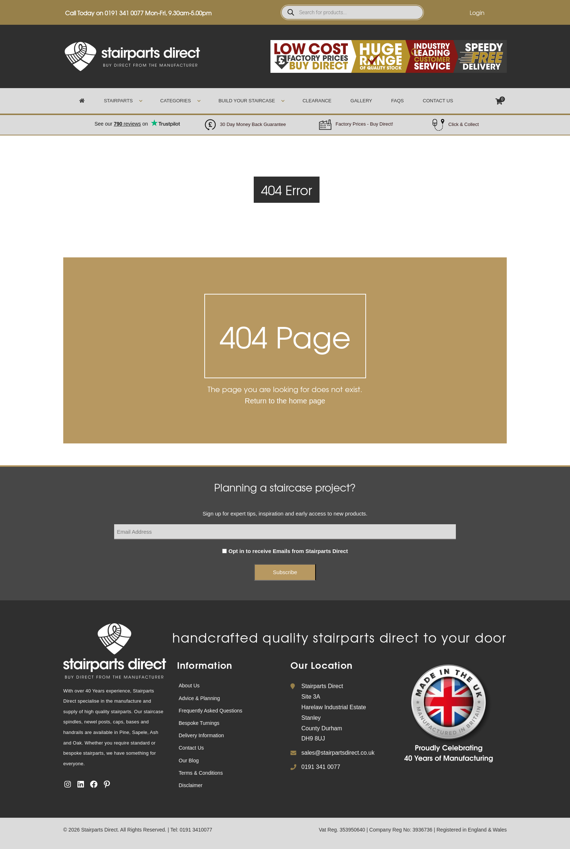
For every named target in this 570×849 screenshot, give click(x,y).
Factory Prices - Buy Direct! (364, 124)
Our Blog (189, 760)
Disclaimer (190, 785)
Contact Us (438, 100)
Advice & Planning (199, 698)
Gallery (361, 100)
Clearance (316, 100)
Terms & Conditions (201, 773)
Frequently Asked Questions (210, 711)
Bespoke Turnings (199, 723)
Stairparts (118, 100)
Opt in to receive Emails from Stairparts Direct (288, 551)
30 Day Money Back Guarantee (253, 124)
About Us (189, 685)
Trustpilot (137, 120)
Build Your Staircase (246, 100)
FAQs (397, 100)
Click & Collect (463, 124)
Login (477, 12)
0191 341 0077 (124, 12)
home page (307, 401)
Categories (175, 100)
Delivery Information (201, 735)
